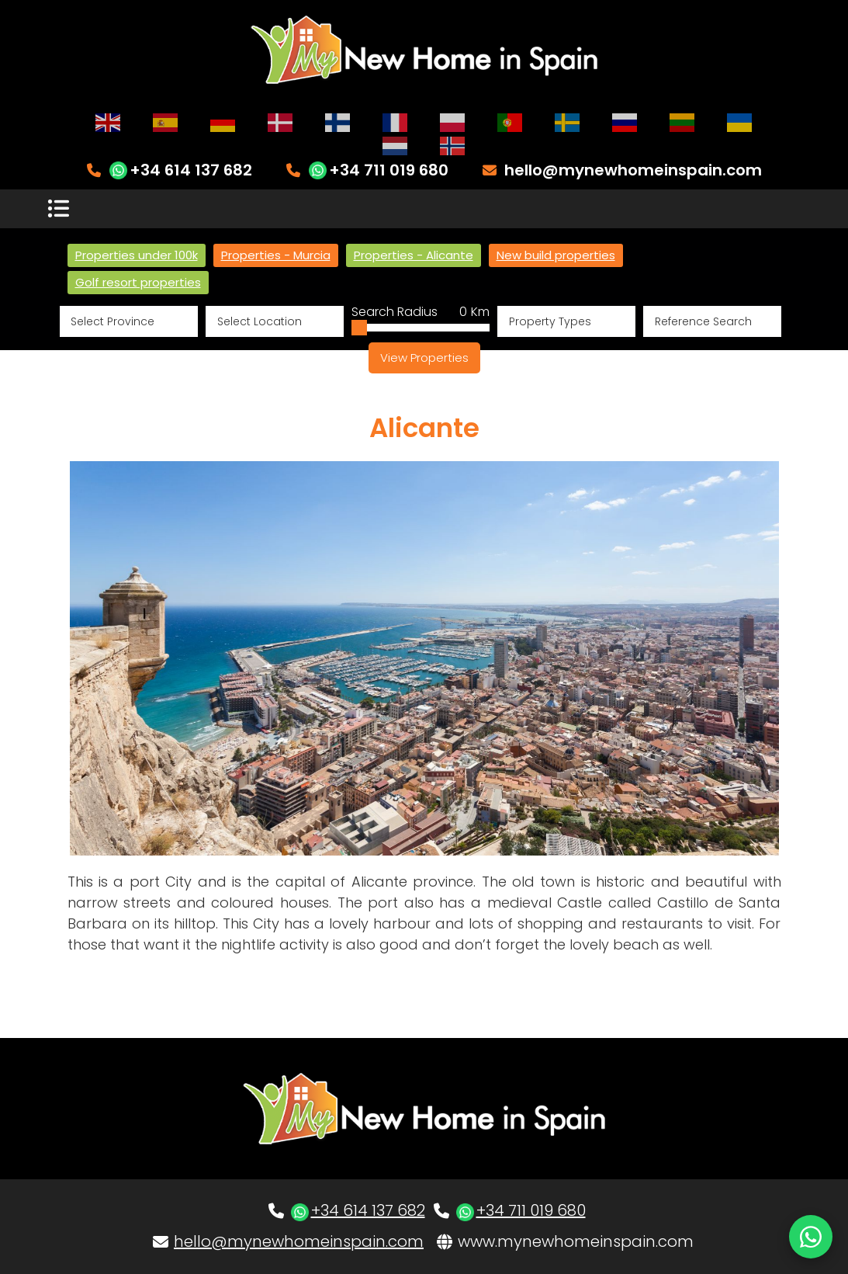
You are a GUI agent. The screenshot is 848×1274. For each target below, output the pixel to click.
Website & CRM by (148, 1251)
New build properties (556, 255)
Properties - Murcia (276, 255)
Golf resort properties (138, 282)
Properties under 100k (136, 255)
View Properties (424, 357)
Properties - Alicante (413, 255)
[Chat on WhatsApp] (810, 1236)
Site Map (775, 1251)
